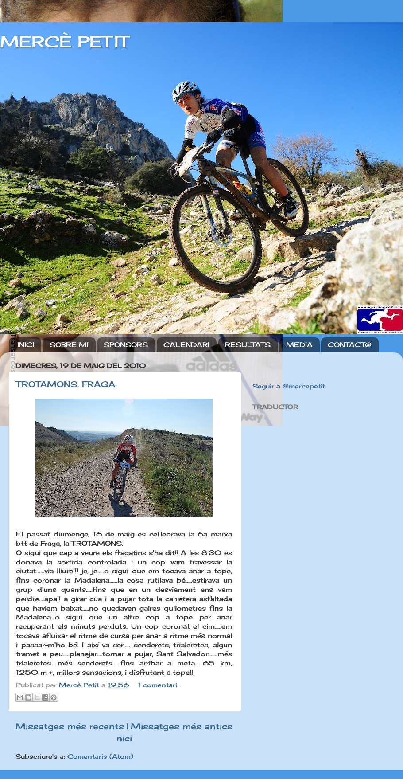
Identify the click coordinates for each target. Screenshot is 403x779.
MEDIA (299, 345)
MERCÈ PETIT (64, 41)
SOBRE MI (69, 345)
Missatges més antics (181, 726)
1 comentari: (158, 685)
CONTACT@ (350, 345)
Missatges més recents (70, 726)
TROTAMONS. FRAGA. (66, 384)
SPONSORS (126, 345)
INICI (25, 345)
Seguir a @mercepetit (288, 386)
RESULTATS (248, 345)
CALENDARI (186, 345)
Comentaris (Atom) (100, 756)
